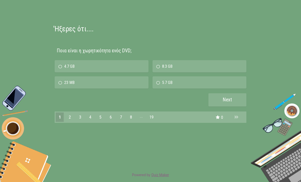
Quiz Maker (160, 175)
